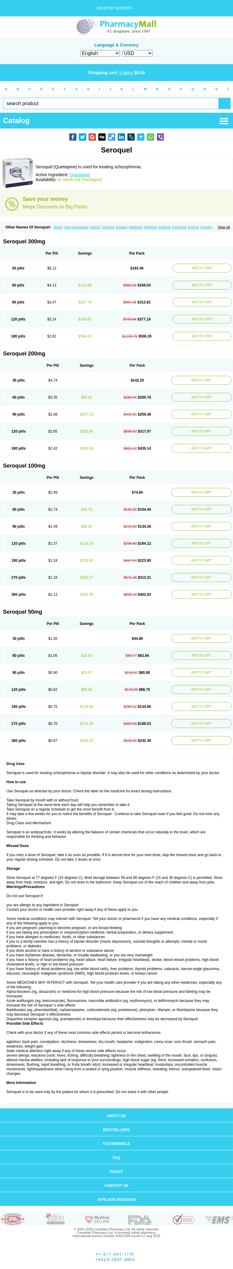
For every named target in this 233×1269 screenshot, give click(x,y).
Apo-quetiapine (76, 227)
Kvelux (193, 227)
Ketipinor (179, 227)
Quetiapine (79, 174)
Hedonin (136, 227)
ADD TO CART (202, 268)
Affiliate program (116, 1200)
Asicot (95, 227)
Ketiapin (150, 227)
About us (116, 1116)
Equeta (121, 227)
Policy (116, 1172)
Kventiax (207, 227)
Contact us (116, 1186)
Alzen (57, 227)
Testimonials (116, 1144)
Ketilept (165, 227)
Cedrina (108, 227)
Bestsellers (116, 1130)
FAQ (116, 1158)
